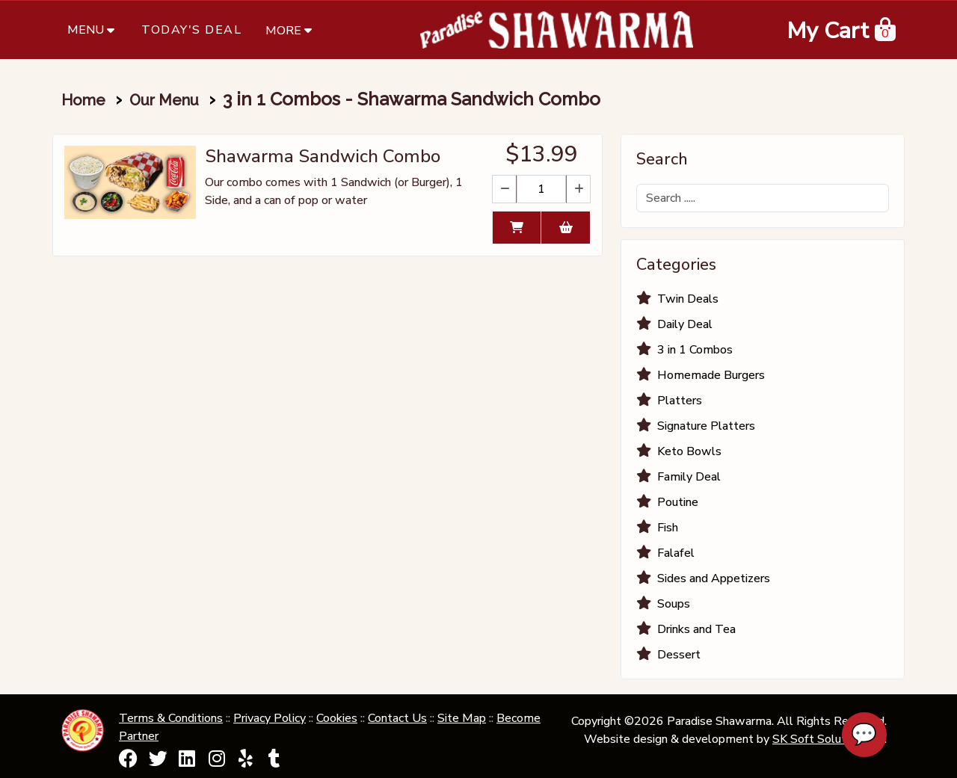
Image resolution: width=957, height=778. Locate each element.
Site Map (461, 718)
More (290, 30)
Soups (673, 604)
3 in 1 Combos (695, 350)
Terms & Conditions (171, 718)
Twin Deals (687, 299)
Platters (679, 400)
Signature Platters (706, 426)
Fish (667, 527)
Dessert (679, 654)
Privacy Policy (269, 718)
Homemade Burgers (711, 375)
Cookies (336, 718)
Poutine (677, 502)
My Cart (828, 31)
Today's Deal (191, 30)
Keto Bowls (689, 451)
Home (83, 100)
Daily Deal (685, 324)
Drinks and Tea (696, 629)
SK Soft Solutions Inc (828, 739)
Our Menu (164, 100)
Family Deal (689, 477)
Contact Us (397, 718)
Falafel (676, 553)
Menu (92, 30)
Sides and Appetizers (713, 578)
